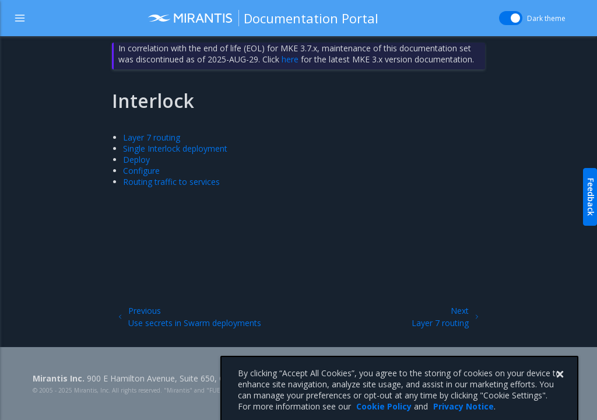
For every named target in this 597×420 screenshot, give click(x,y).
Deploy (136, 159)
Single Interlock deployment (175, 148)
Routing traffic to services (171, 181)
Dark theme (546, 18)
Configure (141, 170)
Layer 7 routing (151, 137)
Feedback (590, 197)
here (290, 59)
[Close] (560, 384)
